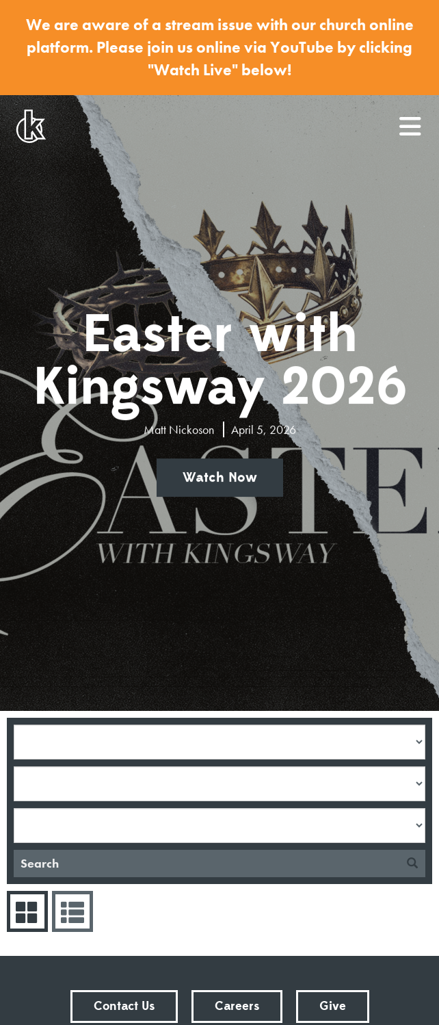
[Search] (206, 863)
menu (411, 121)
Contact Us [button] (124, 1006)
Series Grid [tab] (25, 911)
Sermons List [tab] (71, 911)
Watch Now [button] (220, 477)
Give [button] (332, 1006)
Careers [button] (237, 1006)
